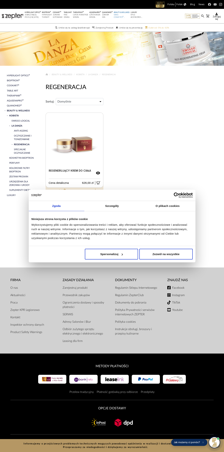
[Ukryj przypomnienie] (203, 442)
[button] (189, 442)
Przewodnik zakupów (76, 296)
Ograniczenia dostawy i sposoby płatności (83, 305)
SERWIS (68, 315)
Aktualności (17, 296)
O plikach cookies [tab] (168, 205)
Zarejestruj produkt (75, 288)
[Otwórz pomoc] (214, 442)
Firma (15, 281)
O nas (14, 288)
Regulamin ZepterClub (129, 296)
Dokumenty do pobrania (130, 303)
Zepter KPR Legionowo (25, 310)
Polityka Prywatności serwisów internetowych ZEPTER (135, 313)
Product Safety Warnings (26, 333)
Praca (14, 303)
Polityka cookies (125, 322)
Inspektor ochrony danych (27, 325)
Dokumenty (126, 281)
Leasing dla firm (73, 341)
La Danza (93, 75)
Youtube (177, 310)
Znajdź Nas (177, 281)
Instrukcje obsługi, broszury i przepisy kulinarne (133, 332)
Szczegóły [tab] (112, 205)
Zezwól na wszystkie (166, 254)
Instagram (178, 296)
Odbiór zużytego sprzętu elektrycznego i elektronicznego (83, 332)
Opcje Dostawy (112, 409)
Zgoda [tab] (56, 205)
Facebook (178, 288)
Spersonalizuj (111, 254)
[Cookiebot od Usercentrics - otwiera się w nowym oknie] (176, 195)
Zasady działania (78, 281)
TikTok (176, 303)
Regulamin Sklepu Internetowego (136, 288)
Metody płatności (112, 367)
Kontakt (15, 318)
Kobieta (80, 75)
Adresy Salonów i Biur (77, 322)
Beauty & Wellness (62, 75)
